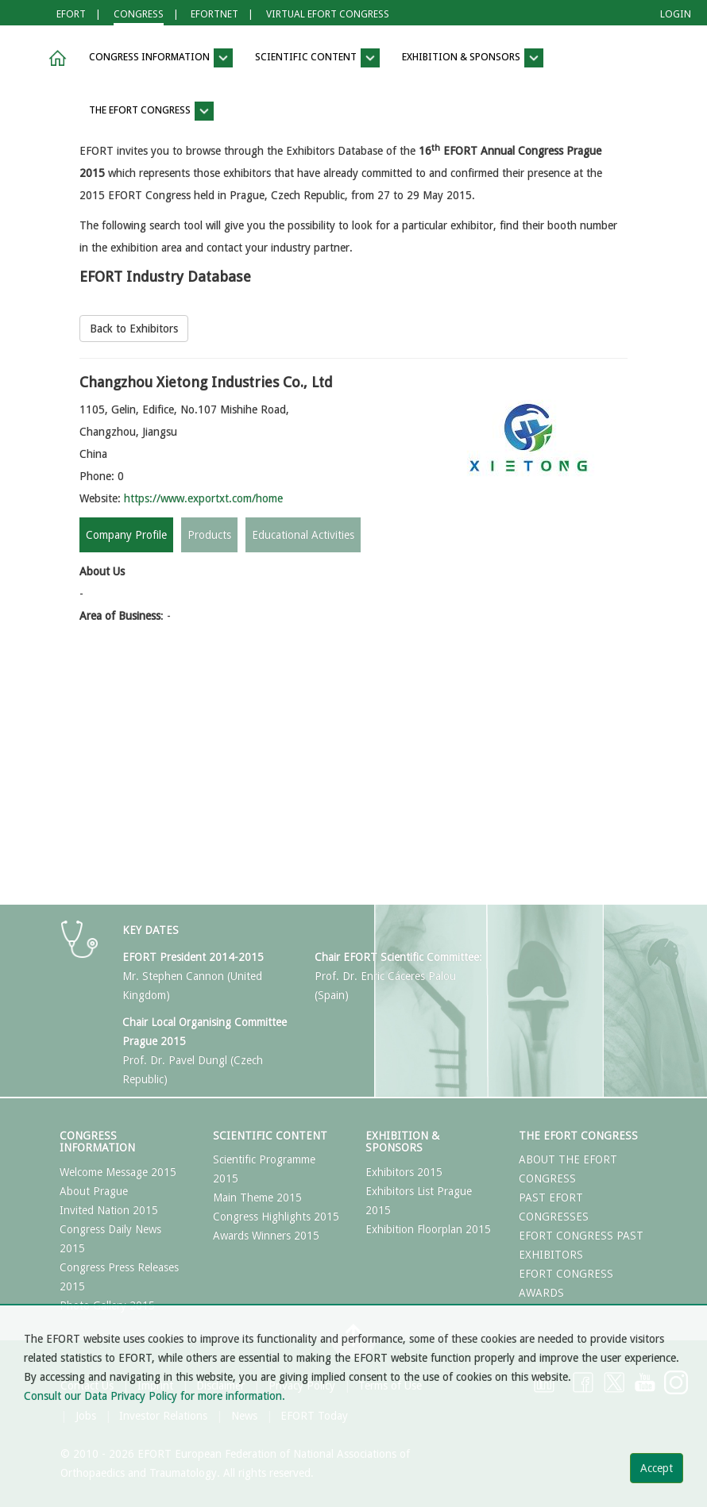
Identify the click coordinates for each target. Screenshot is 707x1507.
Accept (656, 1468)
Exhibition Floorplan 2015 (428, 1229)
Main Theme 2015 (257, 1197)
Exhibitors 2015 (403, 1172)
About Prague (94, 1191)
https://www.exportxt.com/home (203, 498)
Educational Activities (303, 535)
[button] (54, 58)
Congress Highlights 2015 (276, 1216)
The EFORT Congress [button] (151, 111)
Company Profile (126, 535)
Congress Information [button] (161, 57)
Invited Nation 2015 (109, 1210)
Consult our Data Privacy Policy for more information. (154, 1396)
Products (209, 535)
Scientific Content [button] (317, 57)
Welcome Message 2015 (118, 1172)
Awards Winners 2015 (266, 1235)
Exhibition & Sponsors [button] (472, 57)
